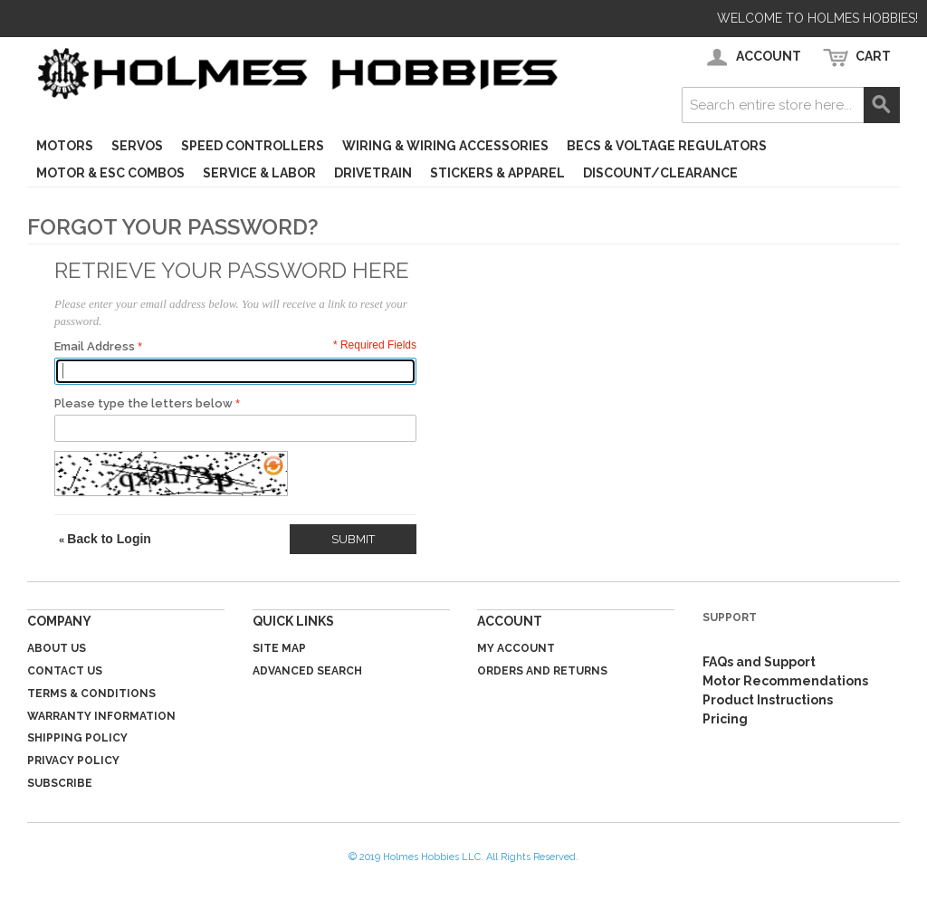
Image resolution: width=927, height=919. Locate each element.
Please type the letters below (143, 403)
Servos (137, 146)
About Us (56, 648)
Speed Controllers (252, 146)
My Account (516, 648)
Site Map (279, 648)
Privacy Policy (73, 760)
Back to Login (105, 538)
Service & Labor (259, 173)
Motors (64, 146)
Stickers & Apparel (497, 173)
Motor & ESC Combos (110, 173)
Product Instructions (767, 700)
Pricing (725, 719)
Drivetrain (373, 173)
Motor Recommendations (785, 681)
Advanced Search (307, 671)
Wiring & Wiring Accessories (445, 146)
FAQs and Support (759, 662)
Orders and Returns (542, 671)
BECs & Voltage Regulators (667, 146)
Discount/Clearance (660, 173)
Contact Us (64, 671)
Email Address (94, 346)
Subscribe (59, 783)
